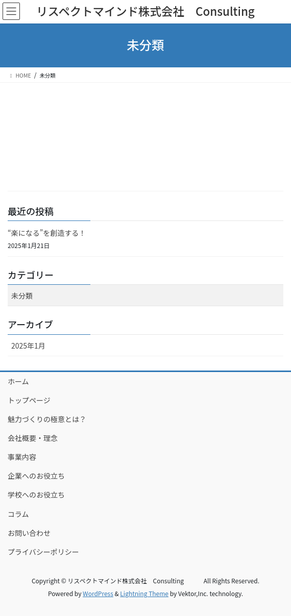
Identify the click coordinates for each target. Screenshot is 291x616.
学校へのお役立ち (36, 494)
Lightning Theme (144, 593)
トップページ (29, 400)
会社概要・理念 (33, 438)
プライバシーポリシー (43, 552)
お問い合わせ (29, 533)
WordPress (98, 593)
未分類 (22, 295)
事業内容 (22, 457)
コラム (18, 514)
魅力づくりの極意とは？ (47, 419)
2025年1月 (28, 345)
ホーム (18, 381)
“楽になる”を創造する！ (47, 233)
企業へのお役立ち (36, 476)
